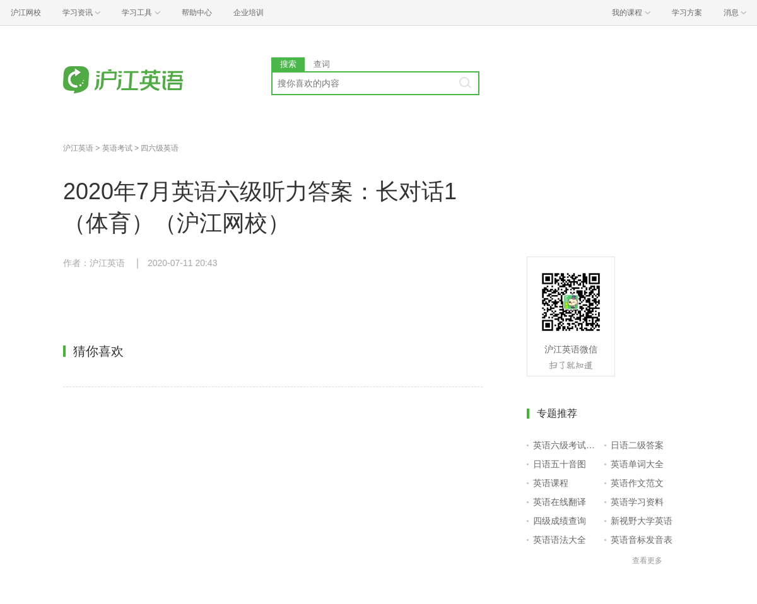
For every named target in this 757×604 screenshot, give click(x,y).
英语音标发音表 (641, 540)
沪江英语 (78, 148)
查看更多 (647, 560)
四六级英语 (160, 148)
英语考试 (117, 148)
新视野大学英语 (641, 521)
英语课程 (550, 483)
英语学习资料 (637, 502)
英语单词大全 (637, 464)
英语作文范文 (637, 483)
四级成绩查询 (559, 521)
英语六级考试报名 (566, 445)
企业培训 (248, 12)
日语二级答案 (637, 445)
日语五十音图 (559, 464)
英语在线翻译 (559, 502)
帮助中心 (197, 12)
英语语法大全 (559, 540)
